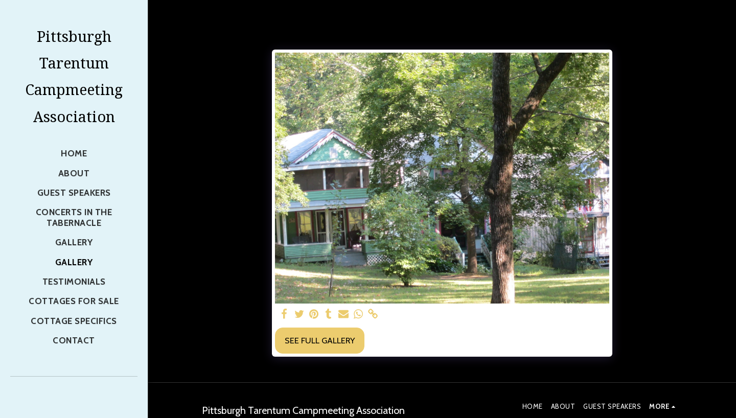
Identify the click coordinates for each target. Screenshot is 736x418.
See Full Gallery (320, 340)
